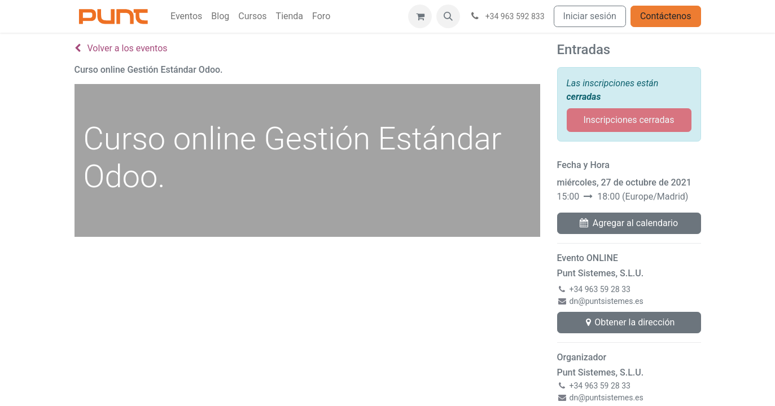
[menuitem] (186, 16)
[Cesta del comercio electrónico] (420, 16)
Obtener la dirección (629, 322)
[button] (448, 16)
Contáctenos (665, 16)
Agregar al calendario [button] (629, 223)
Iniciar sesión (589, 16)
